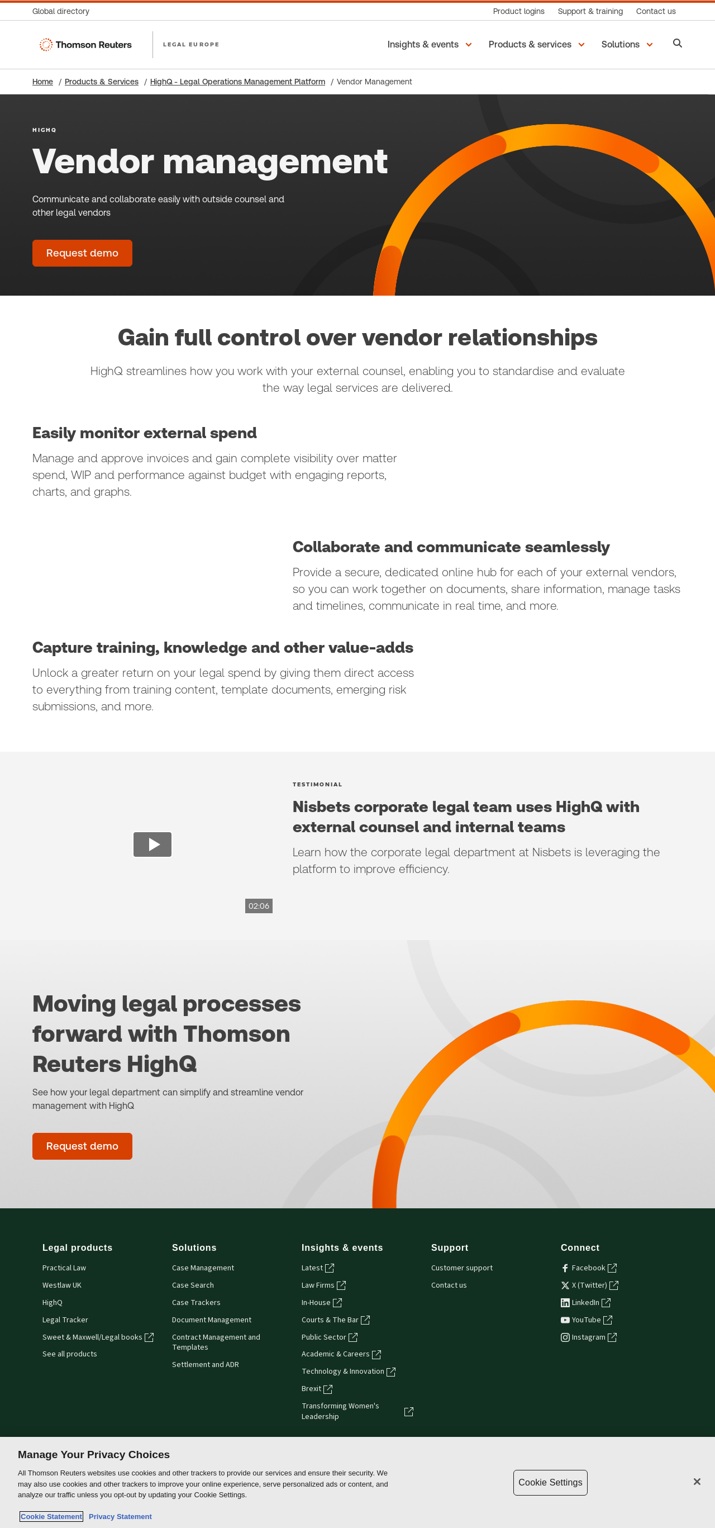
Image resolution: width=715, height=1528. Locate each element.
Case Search (193, 1285)
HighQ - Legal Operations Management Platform (237, 81)
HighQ (52, 1303)
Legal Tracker (65, 1320)
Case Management (203, 1268)
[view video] (152, 846)
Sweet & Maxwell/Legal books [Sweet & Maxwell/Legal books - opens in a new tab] (98, 1337)
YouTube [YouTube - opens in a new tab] (586, 1320)
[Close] (697, 1481)
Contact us (449, 1285)
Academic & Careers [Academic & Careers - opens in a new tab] (341, 1354)
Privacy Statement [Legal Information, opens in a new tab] (118, 1516)
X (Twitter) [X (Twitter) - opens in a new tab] (589, 1285)
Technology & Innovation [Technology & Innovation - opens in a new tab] (348, 1371)
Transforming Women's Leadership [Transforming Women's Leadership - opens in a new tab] (357, 1411)
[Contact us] (656, 11)
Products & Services (102, 81)
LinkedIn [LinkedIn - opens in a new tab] (586, 1303)
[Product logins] (519, 11)
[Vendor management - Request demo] (82, 253)
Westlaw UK (62, 1285)
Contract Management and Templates (216, 1342)
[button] (431, 45)
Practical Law (64, 1268)
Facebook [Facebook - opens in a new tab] (589, 1268)
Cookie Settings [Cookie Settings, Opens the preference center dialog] (550, 1482)
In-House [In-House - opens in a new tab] (322, 1303)
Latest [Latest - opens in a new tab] (318, 1268)
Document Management (211, 1320)
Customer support (462, 1268)
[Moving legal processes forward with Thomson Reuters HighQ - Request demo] (82, 1146)
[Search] (677, 44)
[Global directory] (64, 11)
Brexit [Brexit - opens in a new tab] (317, 1389)
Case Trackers (196, 1303)
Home (42, 81)
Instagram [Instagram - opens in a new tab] (589, 1337)
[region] (357, 1482)
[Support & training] (590, 11)
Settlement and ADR (205, 1365)
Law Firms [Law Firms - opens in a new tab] (324, 1285)
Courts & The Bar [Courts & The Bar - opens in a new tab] (336, 1320)
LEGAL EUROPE (191, 44)
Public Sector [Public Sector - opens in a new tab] (330, 1337)
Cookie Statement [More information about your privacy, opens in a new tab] (51, 1516)
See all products (69, 1354)
